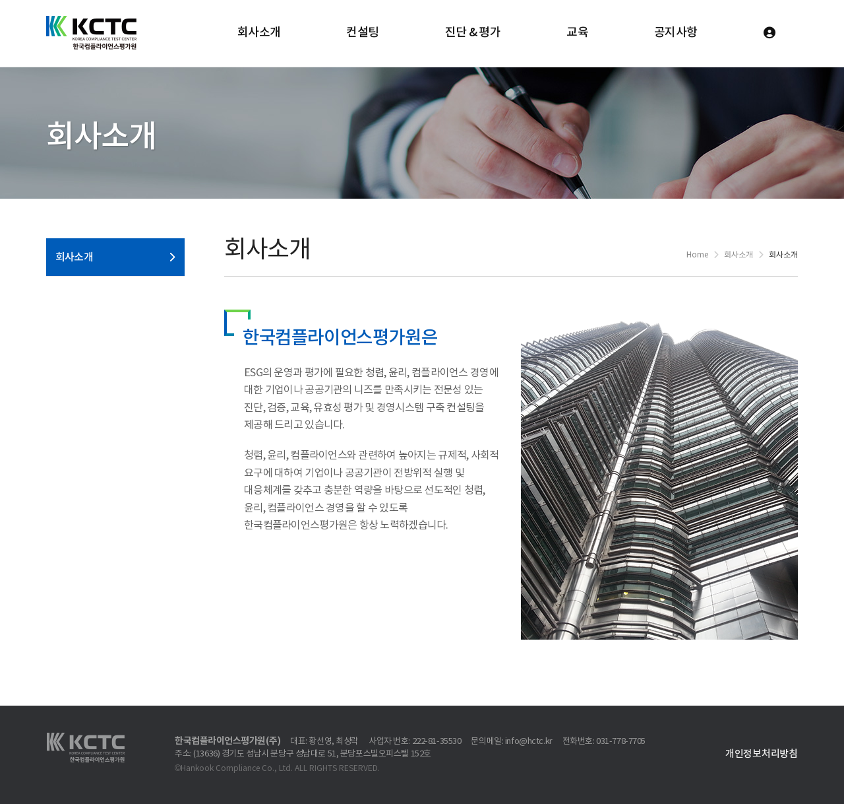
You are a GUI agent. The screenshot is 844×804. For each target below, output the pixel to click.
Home (697, 255)
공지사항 (676, 33)
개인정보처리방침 (761, 754)
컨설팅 (362, 33)
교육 (577, 33)
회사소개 (259, 33)
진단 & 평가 (473, 33)
